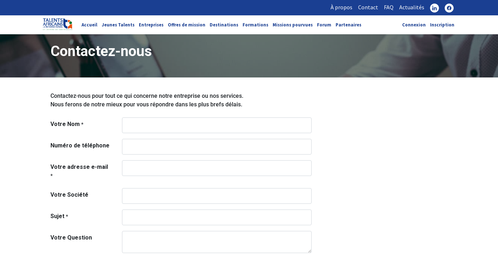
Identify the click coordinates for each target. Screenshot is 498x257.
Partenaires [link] (348, 24)
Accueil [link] (89, 24)
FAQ (389, 7)
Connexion (414, 24)
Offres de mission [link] (186, 24)
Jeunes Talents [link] (118, 24)
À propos (341, 7)
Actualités (411, 7)
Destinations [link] (224, 24)
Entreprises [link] (151, 24)
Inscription (442, 24)
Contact (368, 7)
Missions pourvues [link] (293, 24)
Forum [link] (324, 24)
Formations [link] (255, 24)
